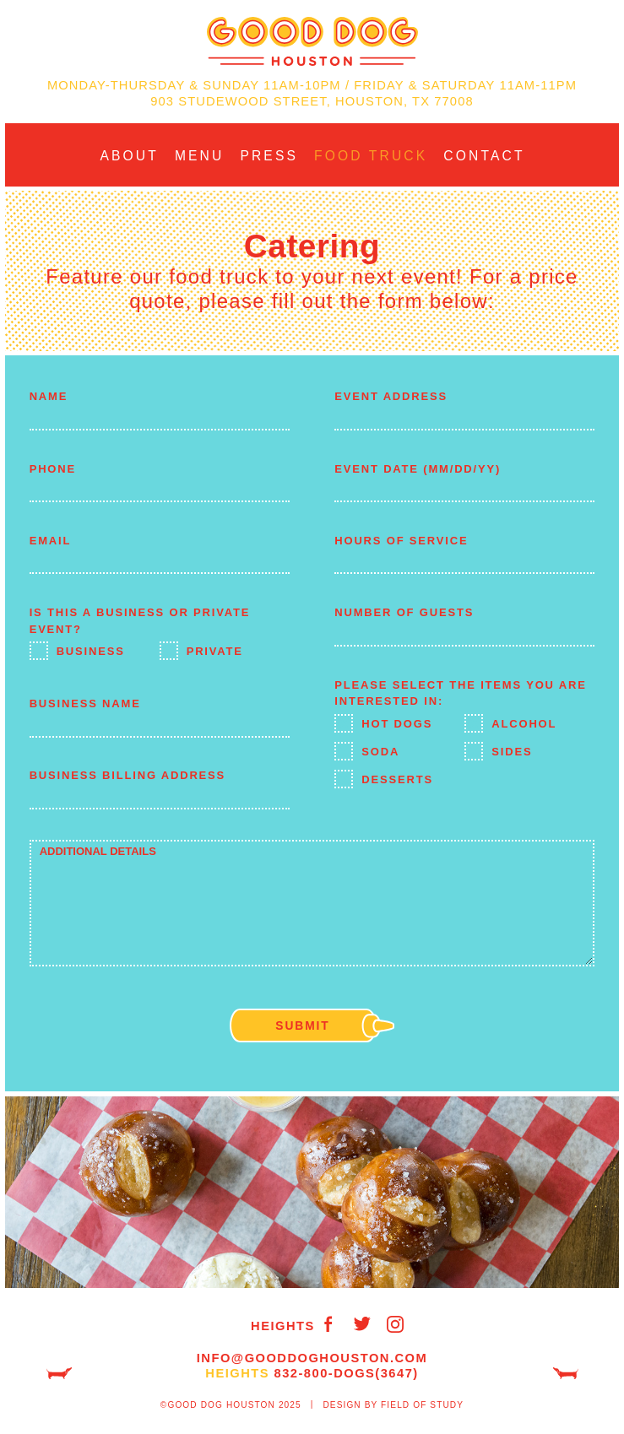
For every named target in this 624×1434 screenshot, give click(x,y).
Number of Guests (404, 612)
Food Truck (370, 156)
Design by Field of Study (393, 1405)
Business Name (85, 703)
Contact (483, 156)
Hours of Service (401, 540)
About (129, 156)
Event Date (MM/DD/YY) (417, 469)
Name (49, 396)
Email (51, 540)
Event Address (391, 396)
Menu (200, 156)
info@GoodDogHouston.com (312, 1358)
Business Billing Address (127, 775)
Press (269, 156)
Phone (53, 469)
